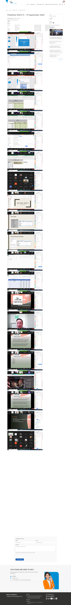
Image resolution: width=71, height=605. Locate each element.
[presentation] (23, 556)
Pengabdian (33, 4)
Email (37, 540)
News (10, 10)
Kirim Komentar (19, 559)
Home (28, 4)
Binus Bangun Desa (40, 4)
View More (61, 59)
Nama (17, 540)
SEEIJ (60, 4)
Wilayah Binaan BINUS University (51, 4)
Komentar (18, 544)
